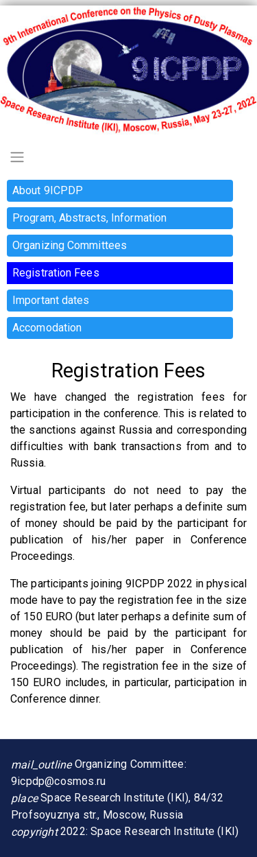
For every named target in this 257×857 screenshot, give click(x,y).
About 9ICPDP (47, 190)
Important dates (51, 300)
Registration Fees (55, 272)
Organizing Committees (69, 245)
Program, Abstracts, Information (89, 217)
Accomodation (47, 327)
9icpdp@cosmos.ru (58, 781)
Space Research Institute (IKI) (164, 831)
